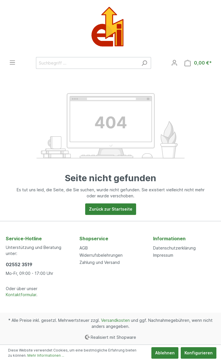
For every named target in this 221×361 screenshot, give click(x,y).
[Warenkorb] (198, 63)
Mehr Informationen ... (45, 355)
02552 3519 (19, 264)
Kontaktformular (21, 294)
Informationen (169, 238)
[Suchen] (144, 63)
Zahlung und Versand (99, 262)
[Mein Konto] (174, 62)
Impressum (163, 255)
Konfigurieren (198, 352)
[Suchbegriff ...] (87, 63)
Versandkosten (115, 320)
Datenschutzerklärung (174, 247)
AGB (83, 247)
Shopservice (93, 238)
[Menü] (12, 62)
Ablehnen (165, 352)
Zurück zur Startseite (110, 209)
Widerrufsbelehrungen (101, 255)
